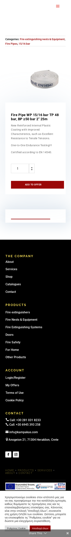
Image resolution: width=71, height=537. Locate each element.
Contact (10, 292)
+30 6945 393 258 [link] (28, 424)
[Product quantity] (20, 168)
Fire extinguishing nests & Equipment (42, 39)
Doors (9, 335)
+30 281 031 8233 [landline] (28, 420)
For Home (12, 350)
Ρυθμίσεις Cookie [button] (16, 528)
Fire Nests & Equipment (21, 319)
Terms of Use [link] (14, 393)
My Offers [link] (12, 385)
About (9, 262)
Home (9, 470)
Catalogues (13, 284)
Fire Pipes (11, 43)
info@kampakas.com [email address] (23, 432)
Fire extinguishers (17, 312)
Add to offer (33, 184)
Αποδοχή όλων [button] (40, 528)
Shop (8, 276)
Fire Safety (12, 342)
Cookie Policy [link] (14, 400)
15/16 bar (24, 43)
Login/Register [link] (15, 377)
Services (11, 269)
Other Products (15, 357)
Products (26, 470)
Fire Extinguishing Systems (23, 327)
